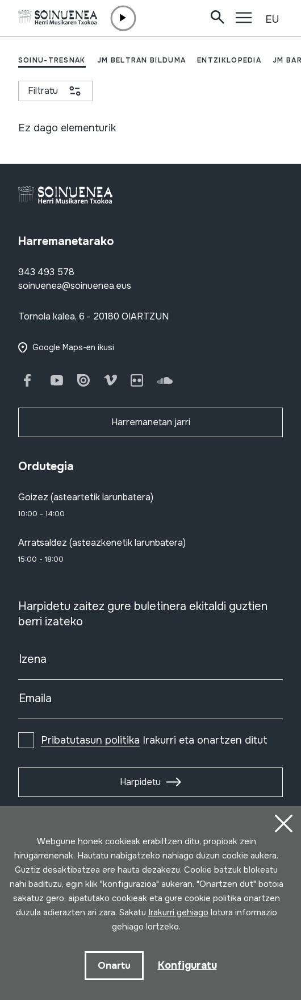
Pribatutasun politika (90, 740)
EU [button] (272, 19)
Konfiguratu (187, 965)
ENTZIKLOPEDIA (229, 60)
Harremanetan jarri (150, 422)
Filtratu (43, 91)
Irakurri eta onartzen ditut (154, 740)
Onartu (114, 966)
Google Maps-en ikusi (73, 347)
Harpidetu (140, 782)
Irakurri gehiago (178, 912)
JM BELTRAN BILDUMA (141, 60)
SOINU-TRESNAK (52, 60)
